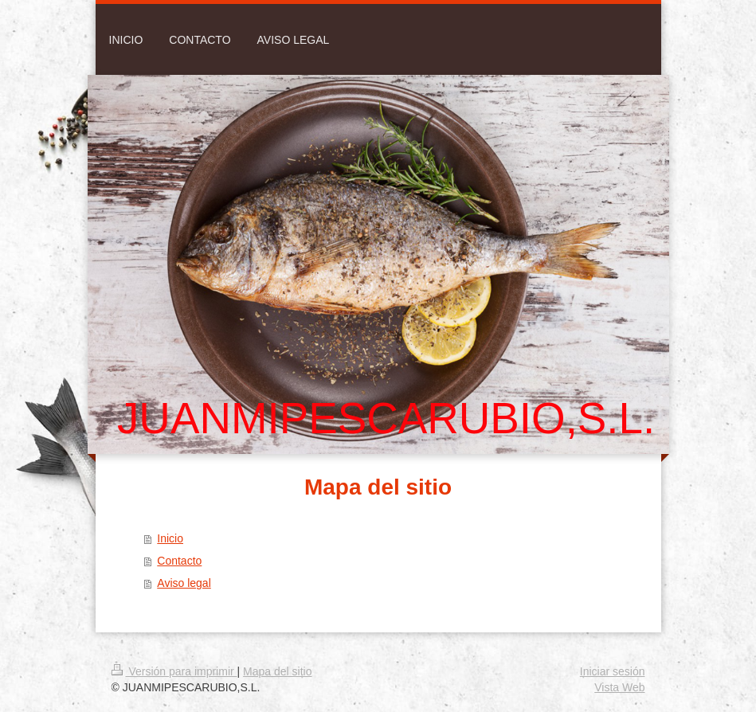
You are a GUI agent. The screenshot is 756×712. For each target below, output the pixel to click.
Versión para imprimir (174, 671)
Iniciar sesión (612, 671)
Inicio (170, 538)
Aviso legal (183, 583)
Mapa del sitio (277, 671)
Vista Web (619, 687)
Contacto (179, 560)
